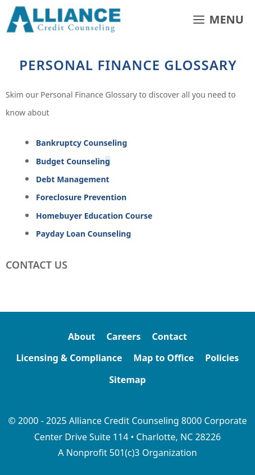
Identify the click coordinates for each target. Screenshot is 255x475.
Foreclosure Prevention (81, 197)
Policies (222, 358)
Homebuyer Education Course (94, 215)
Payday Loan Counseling (83, 233)
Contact (169, 336)
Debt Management (73, 179)
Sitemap (127, 379)
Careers (124, 336)
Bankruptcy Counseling (81, 142)
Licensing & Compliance (69, 358)
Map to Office (164, 358)
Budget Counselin (73, 161)
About (81, 336)
